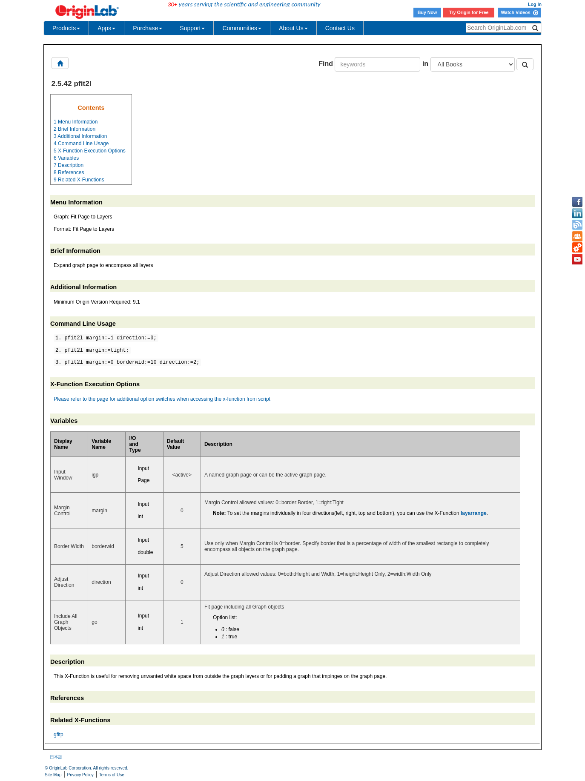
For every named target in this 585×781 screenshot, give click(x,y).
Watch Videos (519, 12)
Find (325, 63)
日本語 (56, 757)
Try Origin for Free (469, 12)
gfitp (58, 735)
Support (192, 28)
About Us (293, 28)
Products (66, 28)
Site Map (53, 774)
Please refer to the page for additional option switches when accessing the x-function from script (162, 399)
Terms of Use (111, 774)
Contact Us (340, 28)
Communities (241, 28)
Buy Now (427, 12)
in (425, 63)
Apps (106, 28)
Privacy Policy (80, 774)
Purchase (147, 28)
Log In (535, 4)
